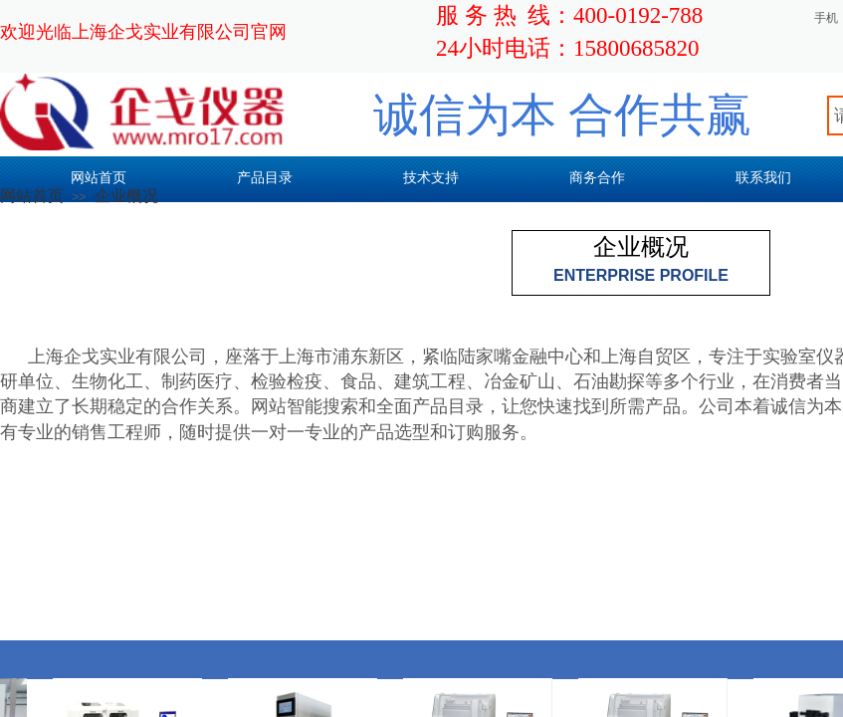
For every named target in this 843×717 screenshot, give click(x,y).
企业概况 (126, 195)
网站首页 (32, 195)
